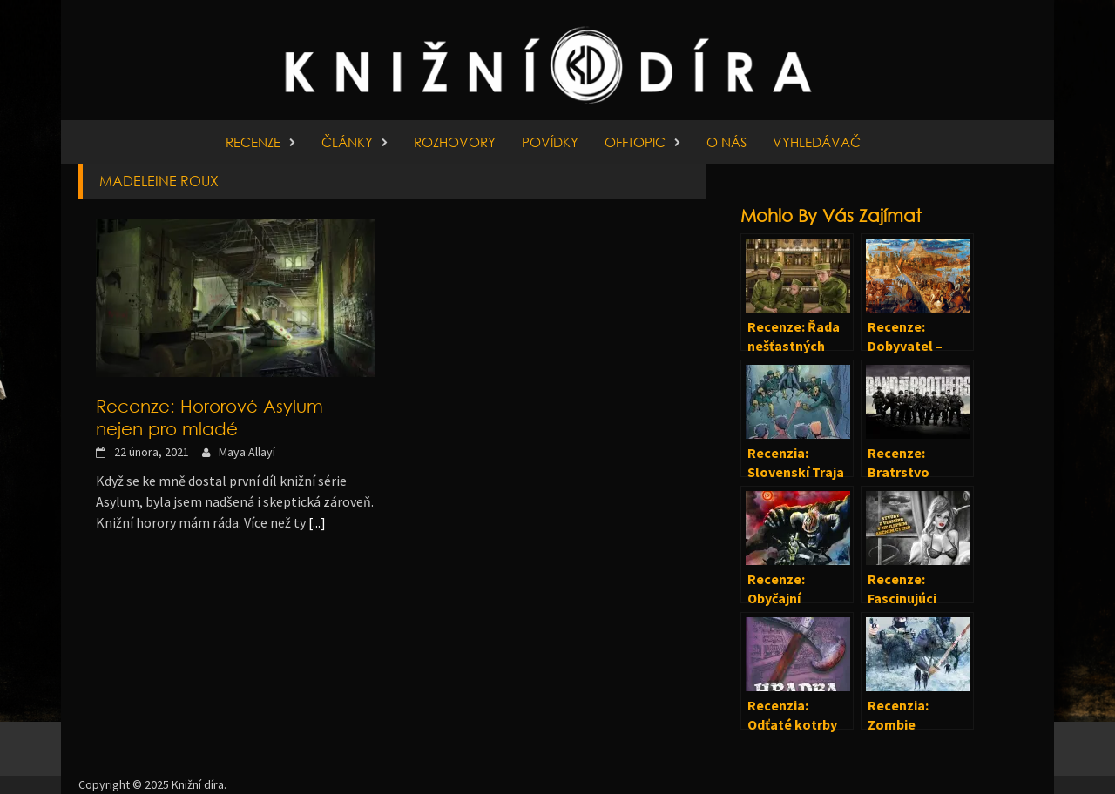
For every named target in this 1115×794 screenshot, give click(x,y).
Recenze (253, 142)
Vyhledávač (817, 142)
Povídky (550, 142)
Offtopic (635, 142)
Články (347, 142)
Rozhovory (455, 142)
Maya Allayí (247, 452)
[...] (317, 522)
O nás (726, 142)
